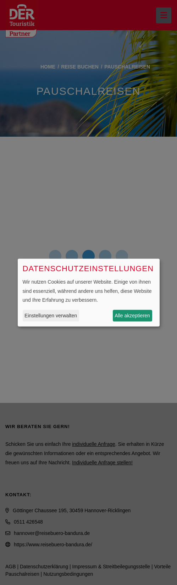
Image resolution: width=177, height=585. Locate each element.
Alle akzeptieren (132, 315)
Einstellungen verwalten (50, 315)
